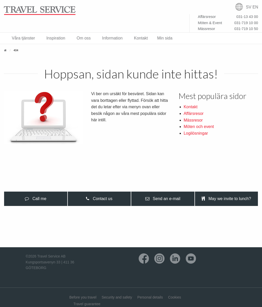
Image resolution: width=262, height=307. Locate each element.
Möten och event (199, 126)
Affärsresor (194, 113)
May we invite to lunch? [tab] (226, 198)
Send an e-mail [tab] (162, 198)
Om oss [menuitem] (84, 38)
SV (248, 7)
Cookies (174, 297)
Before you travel (82, 297)
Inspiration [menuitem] (55, 38)
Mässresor (193, 120)
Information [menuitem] (112, 38)
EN (255, 7)
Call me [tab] (35, 198)
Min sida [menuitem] (164, 38)
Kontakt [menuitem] (141, 38)
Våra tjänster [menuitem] (23, 38)
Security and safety (117, 297)
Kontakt (191, 107)
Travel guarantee (86, 304)
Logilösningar (196, 133)
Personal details (150, 297)
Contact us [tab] (99, 198)
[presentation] (36, 198)
